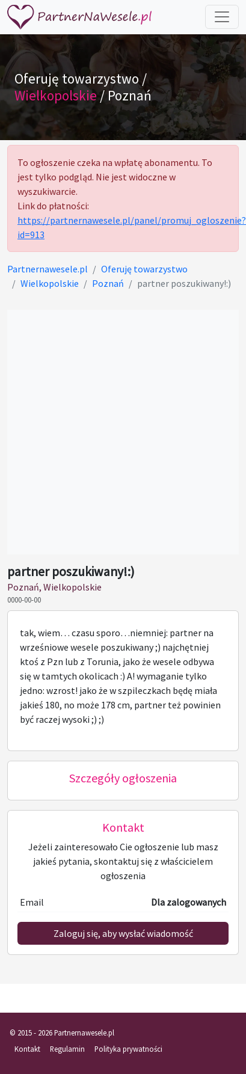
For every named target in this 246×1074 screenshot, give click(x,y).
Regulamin (67, 1049)
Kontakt (27, 1049)
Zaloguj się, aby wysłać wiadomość (123, 933)
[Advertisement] (113, 432)
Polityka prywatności (128, 1049)
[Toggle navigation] (222, 17)
